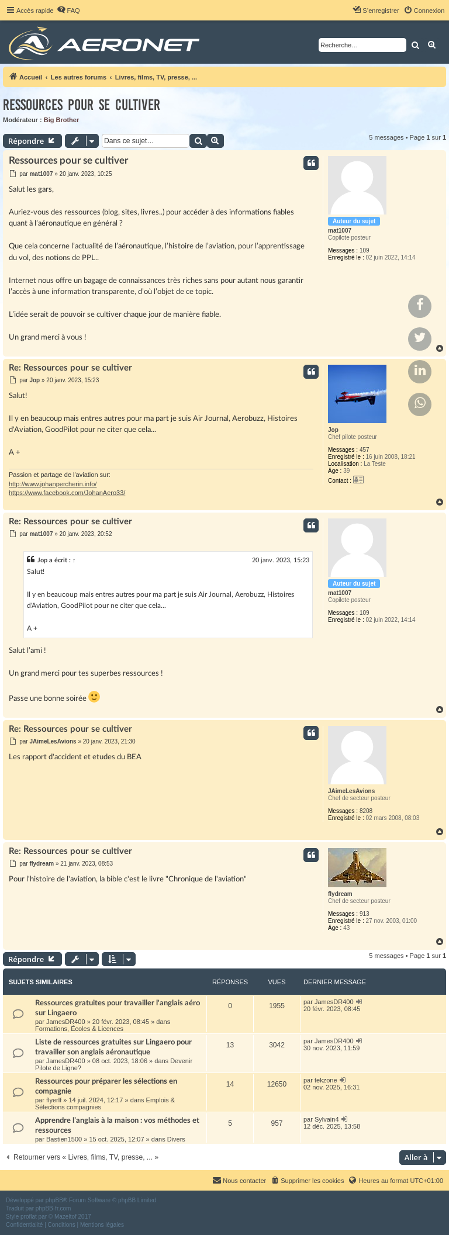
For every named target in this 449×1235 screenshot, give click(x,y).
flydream (340, 894)
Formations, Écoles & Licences (79, 1028)
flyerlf (53, 1099)
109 (364, 250)
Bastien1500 (64, 1139)
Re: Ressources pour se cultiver (70, 368)
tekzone (326, 1080)
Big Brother (62, 119)
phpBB (54, 1200)
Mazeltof (65, 1216)
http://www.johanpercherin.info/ (52, 483)
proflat (28, 1216)
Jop (333, 430)
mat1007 (339, 230)
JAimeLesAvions (351, 791)
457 (364, 450)
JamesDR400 (65, 1021)
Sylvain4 (327, 1119)
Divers (176, 1139)
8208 (366, 811)
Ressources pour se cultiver (81, 104)
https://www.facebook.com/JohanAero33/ (67, 492)
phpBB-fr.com (53, 1208)
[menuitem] (68, 11)
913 (364, 914)
